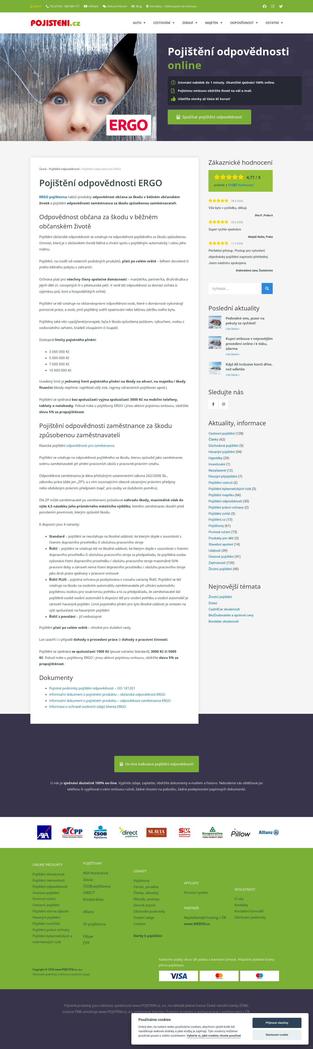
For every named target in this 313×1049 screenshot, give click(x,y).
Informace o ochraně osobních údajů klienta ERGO (87, 706)
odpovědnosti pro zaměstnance (90, 445)
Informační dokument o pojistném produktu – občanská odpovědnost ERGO (107, 694)
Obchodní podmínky (149, 911)
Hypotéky (215, 458)
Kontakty (241, 905)
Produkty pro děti (221, 538)
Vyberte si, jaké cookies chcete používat (214, 1035)
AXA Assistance (96, 873)
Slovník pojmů (145, 905)
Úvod (42, 169)
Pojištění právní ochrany (226, 507)
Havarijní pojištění (221, 452)
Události (214, 551)
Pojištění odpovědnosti (64, 169)
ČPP (86, 943)
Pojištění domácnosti (48, 874)
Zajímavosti (217, 563)
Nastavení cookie (277, 1034)
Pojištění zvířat (219, 514)
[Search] (267, 288)
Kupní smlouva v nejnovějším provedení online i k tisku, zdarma (249, 343)
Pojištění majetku (221, 495)
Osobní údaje (144, 917)
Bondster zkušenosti (223, 621)
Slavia (88, 879)
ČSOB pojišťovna (97, 886)
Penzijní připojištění (222, 476)
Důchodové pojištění (223, 446)
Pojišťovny (216, 526)
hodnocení (241, 185)
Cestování (164, 23)
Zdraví (189, 23)
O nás (239, 898)
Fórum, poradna (146, 886)
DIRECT (89, 892)
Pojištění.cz (217, 520)
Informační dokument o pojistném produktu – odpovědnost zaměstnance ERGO (110, 700)
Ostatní (274, 23)
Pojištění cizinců (220, 483)
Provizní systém (196, 892)
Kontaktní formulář (249, 911)
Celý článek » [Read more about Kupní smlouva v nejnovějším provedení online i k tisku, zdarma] (233, 354)
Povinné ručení (219, 532)
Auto (139, 23)
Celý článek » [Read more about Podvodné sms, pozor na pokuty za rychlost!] (233, 328)
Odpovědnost (244, 23)
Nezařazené (217, 470)
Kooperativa (93, 899)
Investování (216, 464)
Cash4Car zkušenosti (224, 609)
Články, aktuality (146, 892)
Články (213, 439)
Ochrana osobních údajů (75, 974)
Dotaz (212, 603)
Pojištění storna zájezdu (51, 911)
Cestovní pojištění (221, 433)
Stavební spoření (220, 544)
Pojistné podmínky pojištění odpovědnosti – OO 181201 (92, 688)
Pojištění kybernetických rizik (229, 489)
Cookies (140, 923)
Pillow (88, 936)
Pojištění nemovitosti (49, 880)
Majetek (213, 23)
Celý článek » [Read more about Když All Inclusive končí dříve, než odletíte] (233, 375)
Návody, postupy (146, 899)
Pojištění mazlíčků (46, 923)
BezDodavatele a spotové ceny (230, 615)
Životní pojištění (220, 569)
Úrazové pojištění (221, 557)
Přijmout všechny (277, 1022)
